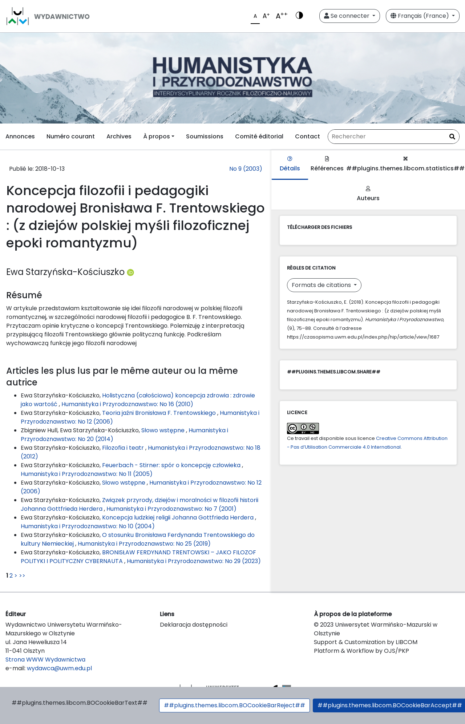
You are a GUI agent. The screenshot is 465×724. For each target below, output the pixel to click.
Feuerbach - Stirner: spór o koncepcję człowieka (172, 465)
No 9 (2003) (245, 169)
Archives (119, 136)
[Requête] (393, 136)
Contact (307, 136)
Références (327, 164)
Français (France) (420, 16)
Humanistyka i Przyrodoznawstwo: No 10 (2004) (88, 526)
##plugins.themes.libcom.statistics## (405, 164)
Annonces (20, 136)
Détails (290, 164)
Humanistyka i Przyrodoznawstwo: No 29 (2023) (194, 561)
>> (22, 575)
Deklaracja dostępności (193, 624)
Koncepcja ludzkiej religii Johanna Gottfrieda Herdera (178, 517)
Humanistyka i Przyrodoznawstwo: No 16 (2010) (127, 404)
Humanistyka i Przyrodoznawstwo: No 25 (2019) (144, 543)
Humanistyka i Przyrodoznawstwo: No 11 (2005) (87, 474)
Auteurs (368, 194)
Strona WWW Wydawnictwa (45, 659)
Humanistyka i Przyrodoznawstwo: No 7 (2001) (171, 509)
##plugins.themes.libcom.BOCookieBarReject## (234, 705)
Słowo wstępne (163, 430)
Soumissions (204, 136)
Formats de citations (322, 285)
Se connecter (347, 16)
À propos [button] (156, 136)
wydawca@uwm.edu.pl (59, 668)
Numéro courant (70, 136)
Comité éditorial (259, 136)
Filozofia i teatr (123, 448)
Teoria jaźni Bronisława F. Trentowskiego (159, 413)
